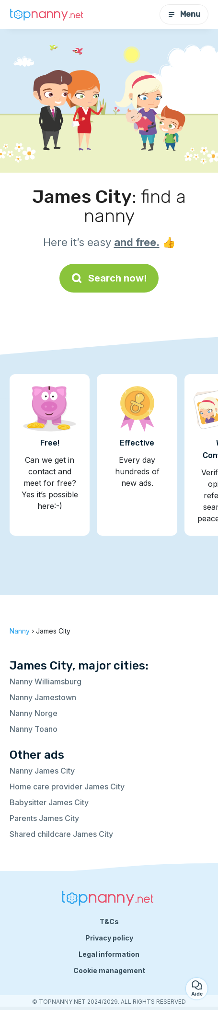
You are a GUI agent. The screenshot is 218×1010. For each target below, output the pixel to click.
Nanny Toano (33, 729)
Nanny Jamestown (43, 697)
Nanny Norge (33, 713)
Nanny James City (42, 770)
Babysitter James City (49, 802)
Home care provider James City (67, 786)
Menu (184, 14)
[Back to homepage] (48, 14)
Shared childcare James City (61, 834)
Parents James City (44, 818)
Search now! (109, 278)
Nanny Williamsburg (45, 681)
